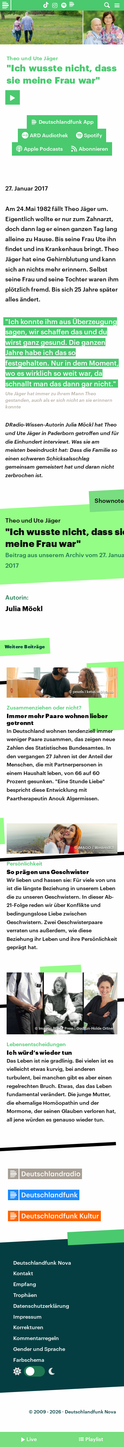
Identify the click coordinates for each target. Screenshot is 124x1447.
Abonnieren (89, 148)
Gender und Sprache (39, 1349)
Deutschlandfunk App (62, 121)
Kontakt (23, 1273)
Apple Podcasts (39, 148)
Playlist (94, 1439)
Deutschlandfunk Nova (42, 1262)
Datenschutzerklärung (41, 1306)
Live (31, 1439)
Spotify (89, 135)
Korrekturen (28, 1327)
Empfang (24, 1284)
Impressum (27, 1316)
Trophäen (25, 1295)
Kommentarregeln (36, 1338)
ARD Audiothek (45, 135)
